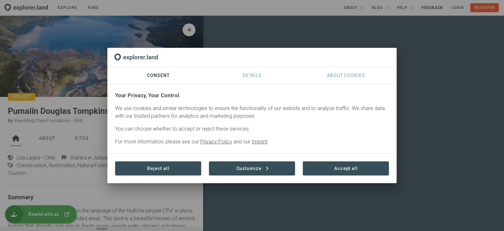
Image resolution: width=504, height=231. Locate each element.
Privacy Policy (216, 142)
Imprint (259, 142)
